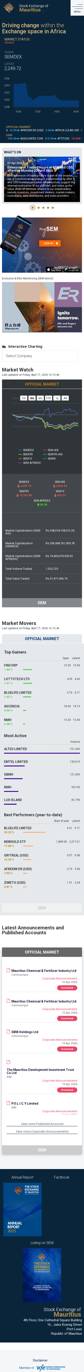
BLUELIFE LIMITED (18, 687)
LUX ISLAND (13, 794)
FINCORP (11, 660)
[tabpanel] (42, 176)
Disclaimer (40, 1360)
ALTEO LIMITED (15, 743)
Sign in (52, 241)
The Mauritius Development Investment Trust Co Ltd (40, 1068)
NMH (7, 714)
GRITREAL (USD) (16, 850)
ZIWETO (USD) (15, 877)
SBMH (8, 769)
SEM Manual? (66, 265)
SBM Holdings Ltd (24, 1029)
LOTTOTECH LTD (17, 673)
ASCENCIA (11, 701)
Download (67, 985)
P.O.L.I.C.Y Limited (24, 1101)
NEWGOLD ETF (15, 836)
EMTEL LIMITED (16, 756)
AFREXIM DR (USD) (18, 863)
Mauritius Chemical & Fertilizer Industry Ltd (43, 968)
